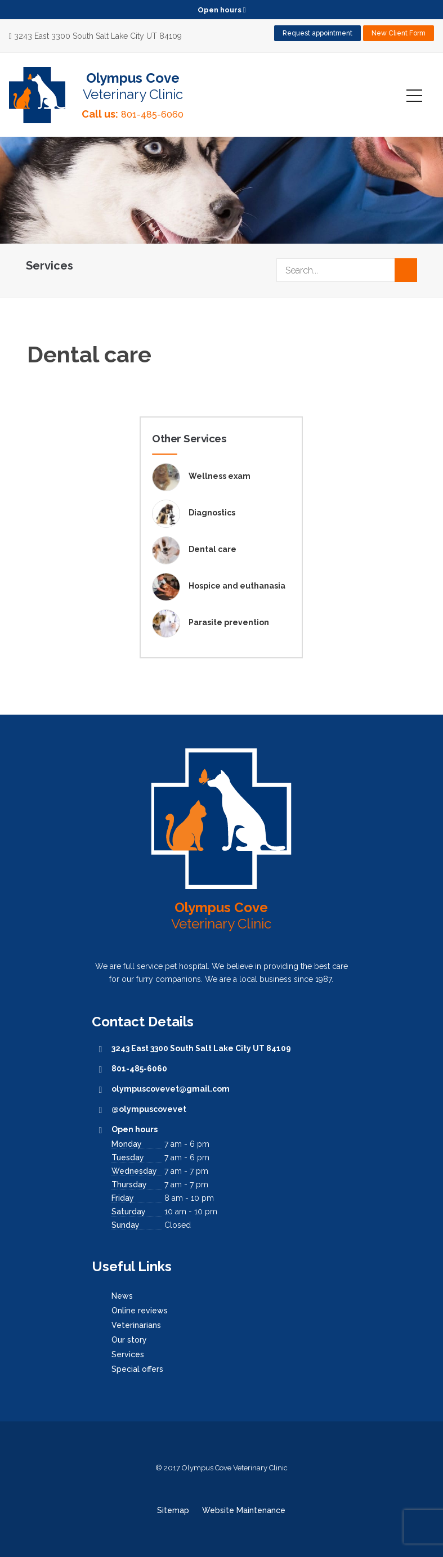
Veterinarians (136, 1325)
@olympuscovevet (148, 1109)
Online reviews (139, 1310)
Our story (129, 1339)
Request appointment (317, 33)
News (122, 1295)
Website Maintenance (243, 1510)
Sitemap (173, 1510)
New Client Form (399, 33)
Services (127, 1354)
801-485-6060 (152, 114)
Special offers (137, 1369)
